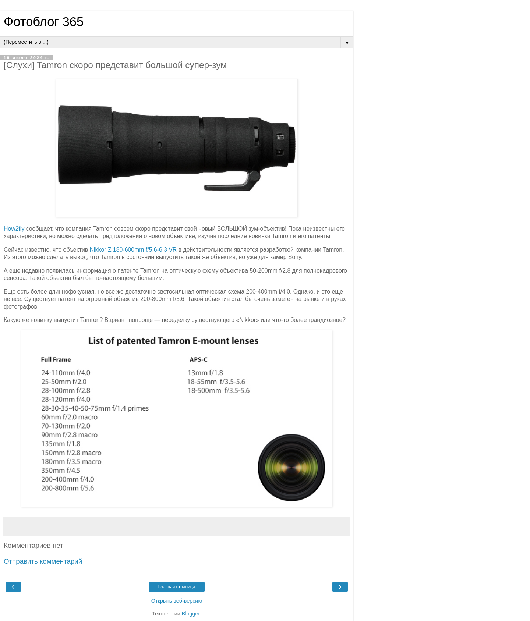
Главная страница (176, 586)
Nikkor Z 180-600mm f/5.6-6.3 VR (133, 249)
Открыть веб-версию (176, 601)
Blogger (191, 614)
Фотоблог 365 (44, 22)
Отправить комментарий (43, 561)
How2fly (14, 229)
